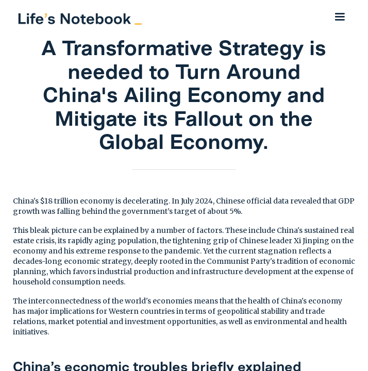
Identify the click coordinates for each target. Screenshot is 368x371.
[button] (339, 16)
